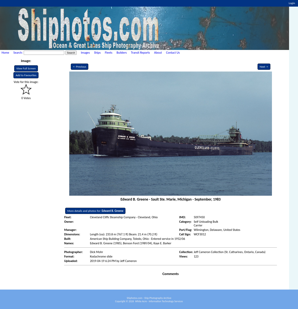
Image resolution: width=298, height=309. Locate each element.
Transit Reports (140, 52)
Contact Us (173, 52)
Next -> (264, 66)
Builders (122, 52)
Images (85, 52)
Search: (18, 52)
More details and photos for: (95, 211)
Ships (97, 52)
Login (292, 3)
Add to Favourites (26, 75)
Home (5, 52)
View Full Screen (26, 68)
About (158, 52)
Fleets (108, 52)
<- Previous (79, 66)
